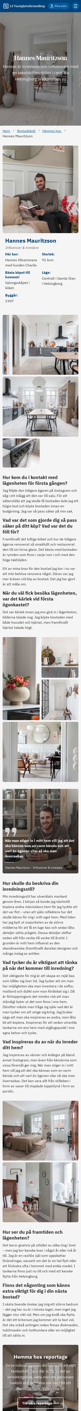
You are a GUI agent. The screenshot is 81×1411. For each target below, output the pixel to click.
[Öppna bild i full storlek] (40, 345)
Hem (7, 131)
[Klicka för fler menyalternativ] (75, 6)
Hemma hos (52, 131)
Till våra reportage (40, 1403)
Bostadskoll (26, 131)
